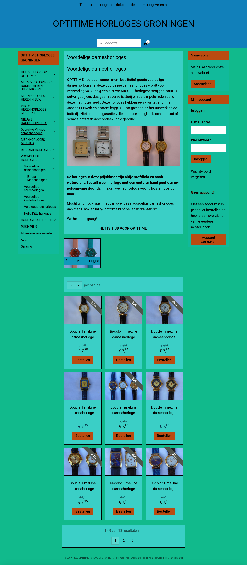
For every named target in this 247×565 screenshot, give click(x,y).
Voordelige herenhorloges (34, 188)
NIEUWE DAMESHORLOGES (38, 121)
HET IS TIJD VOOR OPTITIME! (38, 74)
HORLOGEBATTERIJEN (38, 220)
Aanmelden (203, 84)
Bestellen (82, 360)
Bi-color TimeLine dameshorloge (123, 334)
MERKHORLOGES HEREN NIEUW (38, 97)
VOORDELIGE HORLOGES (38, 158)
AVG (24, 240)
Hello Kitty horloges (37, 213)
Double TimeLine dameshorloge (83, 334)
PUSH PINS (29, 226)
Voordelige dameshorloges (40, 168)
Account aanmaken (208, 239)
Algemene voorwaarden (37, 233)
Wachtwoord (201, 140)
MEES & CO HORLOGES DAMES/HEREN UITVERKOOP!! (37, 85)
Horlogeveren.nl (155, 5)
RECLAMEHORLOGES (38, 150)
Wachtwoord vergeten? (201, 174)
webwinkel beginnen (142, 558)
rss (127, 558)
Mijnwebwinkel (175, 558)
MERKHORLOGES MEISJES (33, 141)
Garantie (26, 246)
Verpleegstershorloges (40, 207)
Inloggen (201, 159)
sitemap (120, 558)
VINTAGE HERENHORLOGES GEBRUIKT (38, 109)
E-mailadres (201, 122)
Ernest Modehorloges (37, 178)
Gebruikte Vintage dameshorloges (38, 131)
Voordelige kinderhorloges (40, 198)
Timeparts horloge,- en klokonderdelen (109, 5)
